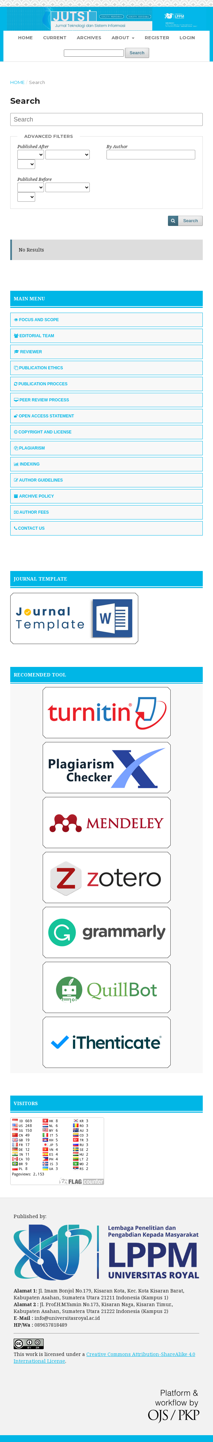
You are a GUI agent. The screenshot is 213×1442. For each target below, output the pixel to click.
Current (55, 37)
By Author (117, 146)
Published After (33, 146)
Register (157, 37)
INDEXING (27, 464)
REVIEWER (28, 351)
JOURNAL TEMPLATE (40, 578)
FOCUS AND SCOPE (36, 319)
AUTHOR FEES (31, 512)
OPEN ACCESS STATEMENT (44, 416)
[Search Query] (94, 53)
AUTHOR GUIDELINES (38, 480)
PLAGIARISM (29, 448)
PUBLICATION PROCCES (41, 384)
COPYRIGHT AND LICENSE (43, 432)
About (121, 37)
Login (187, 37)
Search (137, 52)
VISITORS (26, 1103)
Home (25, 37)
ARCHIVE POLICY (34, 496)
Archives (89, 37)
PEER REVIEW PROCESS (41, 400)
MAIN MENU (29, 298)
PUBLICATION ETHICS (38, 368)
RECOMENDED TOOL (40, 674)
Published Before (34, 179)
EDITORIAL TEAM (34, 335)
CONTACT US (29, 528)
